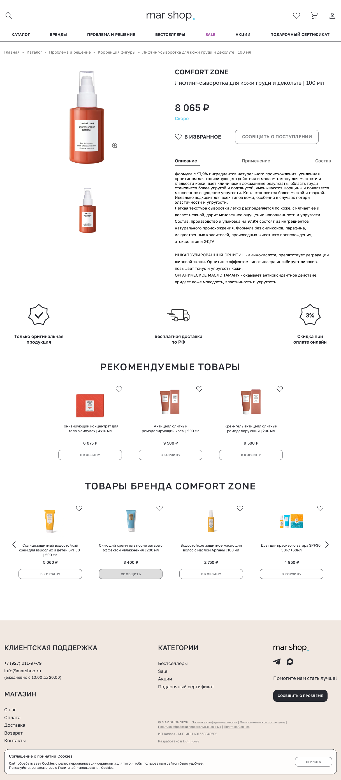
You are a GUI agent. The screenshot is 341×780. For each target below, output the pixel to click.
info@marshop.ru (24, 666)
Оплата (13, 717)
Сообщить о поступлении (278, 148)
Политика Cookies (247, 726)
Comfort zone (204, 74)
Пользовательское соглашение (272, 722)
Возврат (14, 733)
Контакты (16, 740)
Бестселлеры (170, 36)
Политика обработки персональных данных (194, 726)
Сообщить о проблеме (304, 694)
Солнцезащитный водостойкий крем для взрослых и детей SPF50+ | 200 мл (50, 566)
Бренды (58, 36)
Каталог (20, 36)
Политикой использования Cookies (86, 767)
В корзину (90, 469)
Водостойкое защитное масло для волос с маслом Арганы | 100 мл (211, 563)
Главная (12, 53)
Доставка (15, 725)
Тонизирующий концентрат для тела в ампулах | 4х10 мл (90, 442)
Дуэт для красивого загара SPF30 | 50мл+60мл (292, 563)
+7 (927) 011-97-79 (24, 658)
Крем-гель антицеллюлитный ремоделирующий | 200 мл (250, 442)
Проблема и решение (111, 36)
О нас (11, 709)
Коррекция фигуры (116, 53)
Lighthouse (192, 741)
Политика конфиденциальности (218, 722)
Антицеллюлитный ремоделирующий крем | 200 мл (171, 442)
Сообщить (131, 590)
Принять (313, 761)
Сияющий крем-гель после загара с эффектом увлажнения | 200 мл (131, 563)
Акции (243, 36)
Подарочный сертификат (300, 36)
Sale (210, 36)
